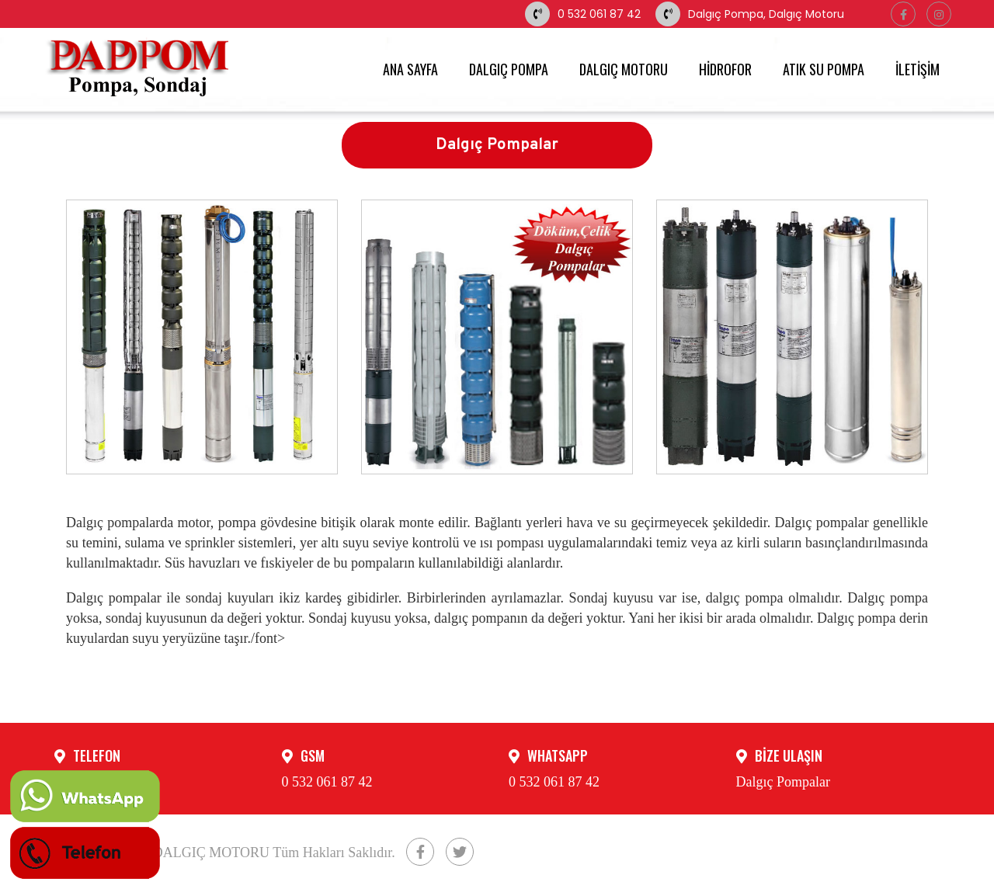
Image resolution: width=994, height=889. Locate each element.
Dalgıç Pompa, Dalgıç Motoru (749, 14)
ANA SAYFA (410, 69)
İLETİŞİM (917, 69)
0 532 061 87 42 (583, 14)
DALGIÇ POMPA (508, 69)
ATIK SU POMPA (823, 69)
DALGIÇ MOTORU (623, 69)
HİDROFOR (725, 69)
